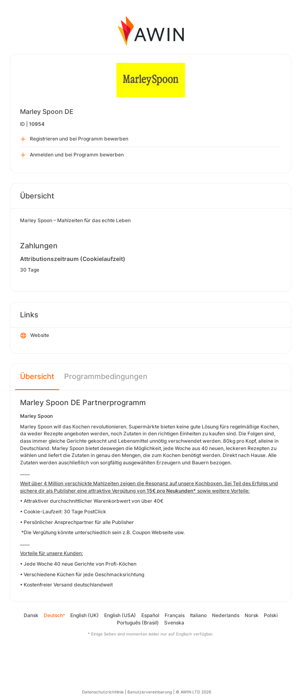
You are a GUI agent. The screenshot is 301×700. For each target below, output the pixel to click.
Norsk (252, 615)
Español (150, 615)
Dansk (31, 615)
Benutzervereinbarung (149, 691)
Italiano (198, 615)
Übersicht (37, 376)
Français (175, 615)
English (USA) (120, 615)
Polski (271, 615)
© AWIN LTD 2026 (193, 691)
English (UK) (84, 615)
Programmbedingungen (105, 376)
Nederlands (225, 615)
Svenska (174, 623)
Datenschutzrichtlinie (103, 691)
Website (34, 336)
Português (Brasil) (138, 623)
